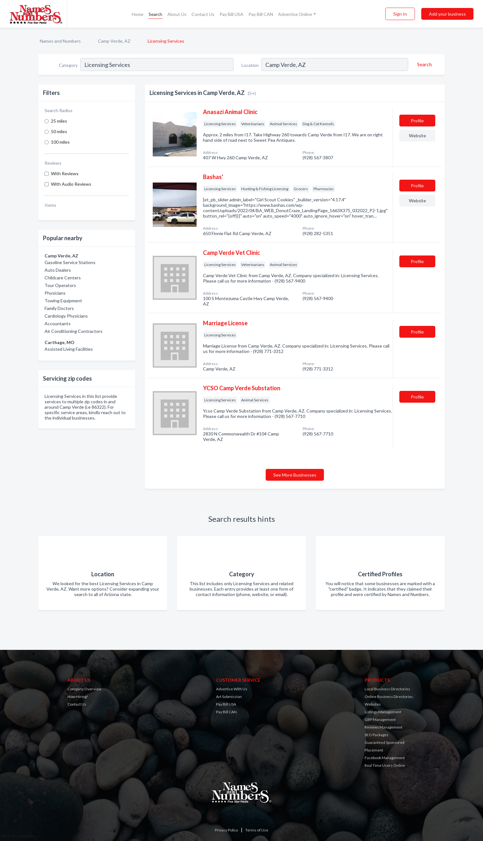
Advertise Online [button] (295, 14)
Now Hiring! (77, 696)
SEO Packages (376, 734)
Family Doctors (59, 308)
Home (138, 14)
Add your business (447, 14)
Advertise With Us (231, 688)
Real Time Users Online (385, 765)
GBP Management (380, 719)
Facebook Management (385, 757)
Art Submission (229, 696)
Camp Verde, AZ (114, 41)
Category (68, 65)
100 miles (60, 142)
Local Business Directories (387, 688)
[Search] (423, 64)
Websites (373, 704)
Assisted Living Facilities (69, 349)
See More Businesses (294, 475)
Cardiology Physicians (66, 316)
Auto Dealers (58, 270)
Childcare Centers (63, 277)
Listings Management (383, 711)
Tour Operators (60, 285)
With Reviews (65, 173)
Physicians (55, 293)
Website (417, 135)
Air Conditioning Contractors (73, 331)
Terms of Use (256, 830)
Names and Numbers (60, 41)
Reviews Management (383, 727)
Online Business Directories (389, 696)
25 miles (59, 121)
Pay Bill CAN (260, 14)
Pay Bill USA (231, 14)
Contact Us (203, 14)
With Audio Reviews (71, 184)
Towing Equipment (63, 300)
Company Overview (84, 688)
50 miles (59, 131)
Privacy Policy (226, 830)
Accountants (58, 323)
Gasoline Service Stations (70, 262)
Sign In (400, 14)
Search (155, 14)
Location (250, 65)
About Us (176, 14)
